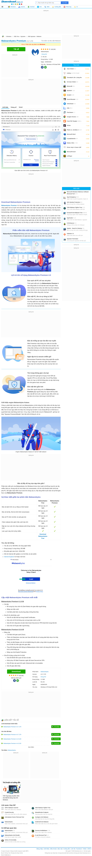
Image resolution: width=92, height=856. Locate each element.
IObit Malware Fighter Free (42, 807)
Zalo (69, 108)
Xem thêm (31, 747)
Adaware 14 (70, 233)
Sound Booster (72, 99)
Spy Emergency (73, 197)
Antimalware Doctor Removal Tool (14, 817)
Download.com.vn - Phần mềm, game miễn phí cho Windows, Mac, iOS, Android (12, 2)
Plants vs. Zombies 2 (74, 130)
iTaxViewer (71, 112)
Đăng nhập (40, 848)
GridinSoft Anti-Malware (42, 821)
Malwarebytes (12, 750)
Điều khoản (53, 848)
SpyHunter (71, 218)
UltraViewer (71, 103)
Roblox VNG (72, 143)
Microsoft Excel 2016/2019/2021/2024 (73, 152)
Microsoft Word (73, 134)
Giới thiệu (5, 107)
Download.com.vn (3, 37)
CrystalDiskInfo (72, 138)
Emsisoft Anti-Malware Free (77, 212)
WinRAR (71, 90)
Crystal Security (9, 812)
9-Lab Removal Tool (42, 835)
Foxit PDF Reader (74, 121)
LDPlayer (69, 156)
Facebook (79, 848)
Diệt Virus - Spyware (19, 36)
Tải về (20, 107)
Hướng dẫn (66, 848)
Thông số (13, 107)
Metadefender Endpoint (41, 812)
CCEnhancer (71, 223)
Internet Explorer (9, 556)
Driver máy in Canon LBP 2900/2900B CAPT (74, 148)
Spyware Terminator (72, 238)
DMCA (89, 848)
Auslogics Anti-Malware (41, 817)
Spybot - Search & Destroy (75, 228)
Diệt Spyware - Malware (34, 36)
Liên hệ (73, 848)
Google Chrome (72, 116)
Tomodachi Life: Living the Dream (74, 78)
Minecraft (71, 86)
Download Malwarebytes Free (42, 536)
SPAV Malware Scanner (11, 807)
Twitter (84, 848)
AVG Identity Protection (74, 202)
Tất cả (3, 6)
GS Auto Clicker (72, 82)
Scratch (70, 95)
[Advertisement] (46, 24)
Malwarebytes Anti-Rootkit (12, 835)
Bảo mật (60, 848)
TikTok (69, 125)
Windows (8, 36)
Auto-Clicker (71, 68)
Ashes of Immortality (10, 840)
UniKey (73, 73)
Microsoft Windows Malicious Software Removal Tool (78, 192)
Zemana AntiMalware (42, 830)
